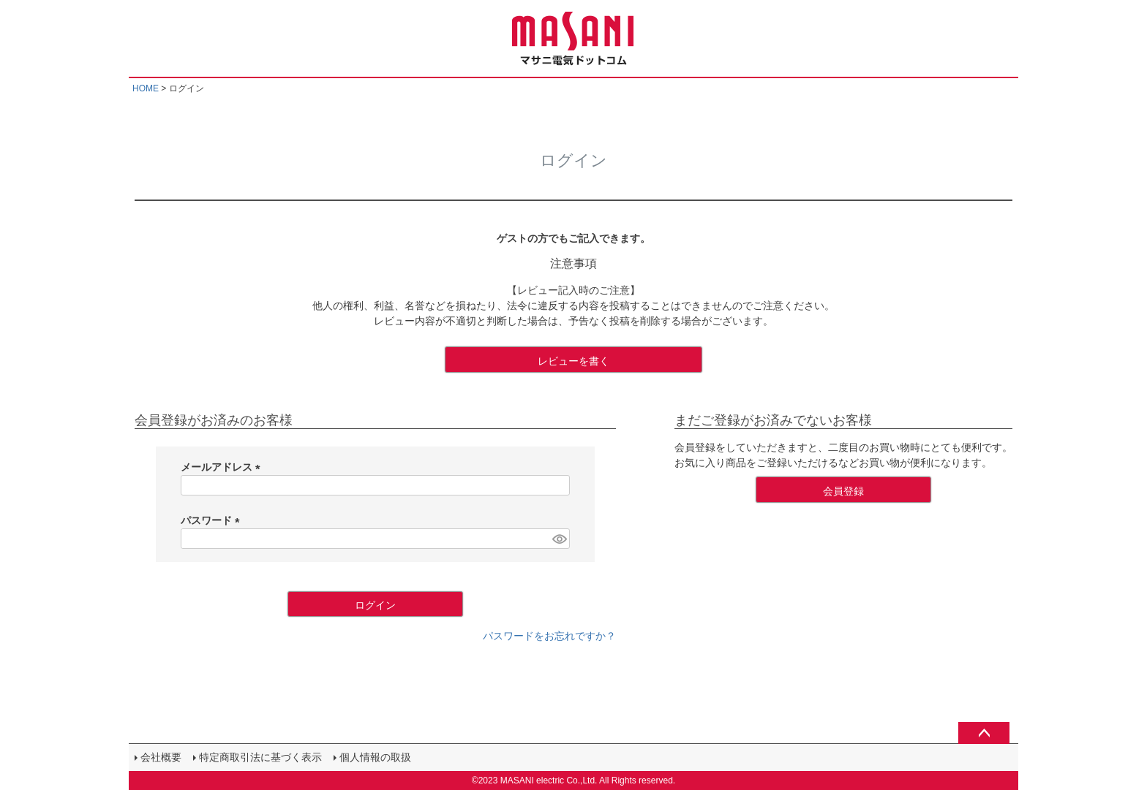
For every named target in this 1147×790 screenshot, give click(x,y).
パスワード (213, 520)
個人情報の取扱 (375, 757)
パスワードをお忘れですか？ (549, 636)
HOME (145, 88)
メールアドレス (223, 467)
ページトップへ (983, 733)
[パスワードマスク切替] (559, 538)
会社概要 (160, 757)
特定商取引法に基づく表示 (260, 757)
